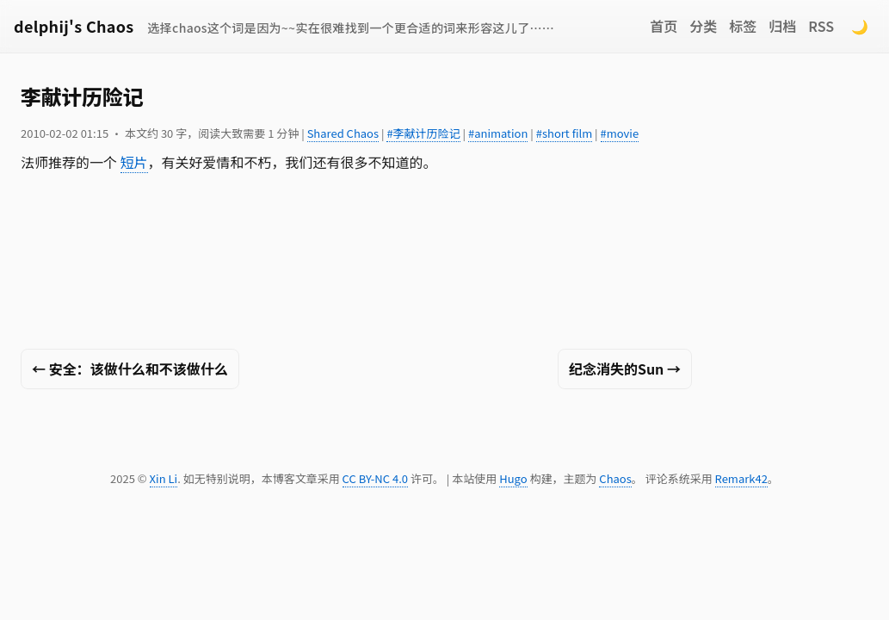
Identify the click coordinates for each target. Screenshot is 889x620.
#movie (620, 133)
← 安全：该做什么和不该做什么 (130, 368)
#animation (498, 133)
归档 (782, 26)
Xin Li (164, 478)
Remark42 (741, 478)
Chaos (615, 478)
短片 (134, 162)
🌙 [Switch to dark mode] (859, 26)
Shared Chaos (343, 133)
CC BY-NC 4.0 (375, 478)
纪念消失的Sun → (625, 368)
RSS (821, 26)
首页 (663, 26)
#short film (564, 133)
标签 (742, 26)
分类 (703, 26)
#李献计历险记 (423, 133)
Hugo (513, 478)
